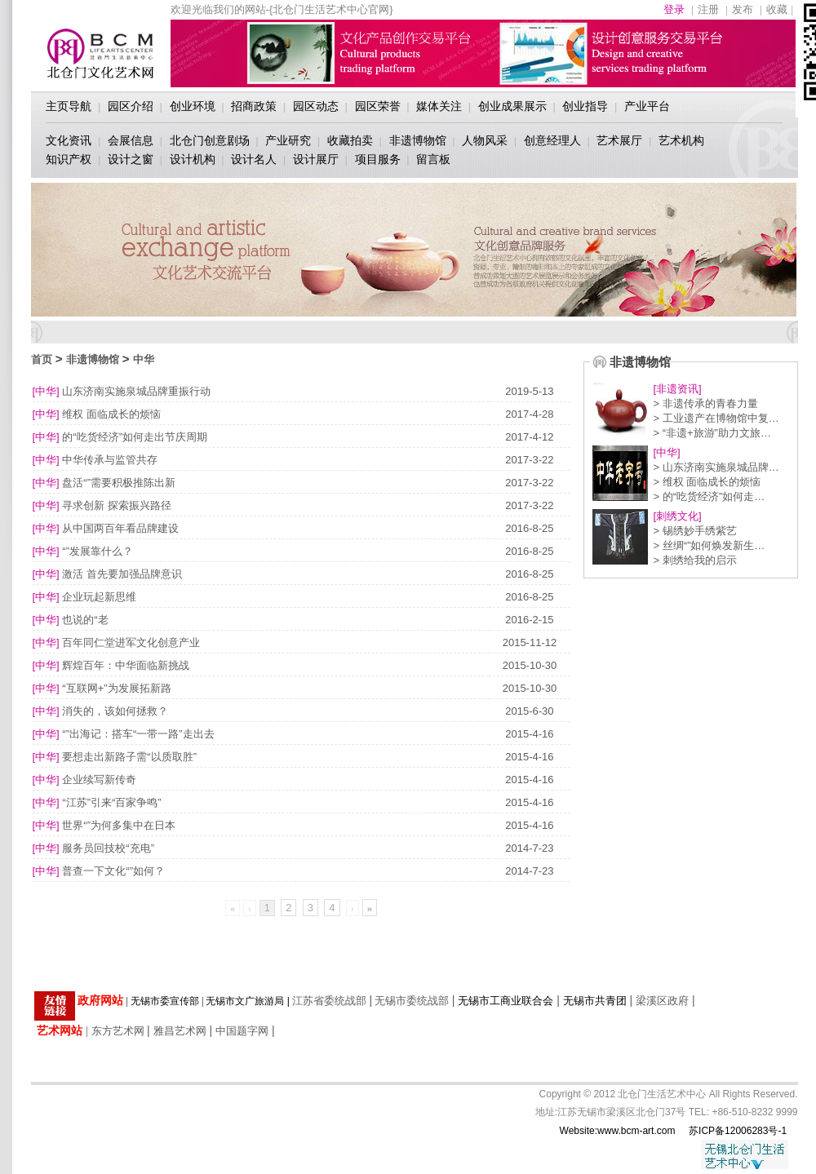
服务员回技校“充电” (108, 848)
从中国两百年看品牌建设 (120, 528)
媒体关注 (439, 106)
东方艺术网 (117, 1031)
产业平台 (647, 106)
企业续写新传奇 (99, 779)
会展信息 (130, 140)
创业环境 (192, 106)
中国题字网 (241, 1031)
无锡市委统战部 (412, 1001)
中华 (143, 359)
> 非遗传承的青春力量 (706, 403)
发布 (742, 9)
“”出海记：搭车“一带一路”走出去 (138, 734)
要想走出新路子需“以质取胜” (129, 757)
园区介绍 (130, 106)
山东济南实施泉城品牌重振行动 (136, 391)
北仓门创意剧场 (210, 140)
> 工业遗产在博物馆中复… (716, 418)
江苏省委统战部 (329, 1001)
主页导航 (68, 106)
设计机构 (192, 159)
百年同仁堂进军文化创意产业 (131, 642)
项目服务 (378, 159)
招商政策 (254, 106)
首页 (41, 359)
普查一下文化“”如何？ (113, 871)
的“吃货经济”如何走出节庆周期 (134, 437)
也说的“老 (85, 620)
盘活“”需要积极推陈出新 (118, 482)
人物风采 (485, 140)
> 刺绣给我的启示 (695, 560)
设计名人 (254, 159)
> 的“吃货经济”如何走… (709, 496)
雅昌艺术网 (179, 1031)
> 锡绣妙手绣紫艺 (695, 531)
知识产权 (68, 159)
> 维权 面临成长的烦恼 (707, 482)
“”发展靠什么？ (97, 551)
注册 (708, 9)
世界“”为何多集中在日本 (118, 825)
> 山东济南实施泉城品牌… (716, 467)
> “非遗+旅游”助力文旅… (712, 433)
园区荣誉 (378, 106)
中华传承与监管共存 (109, 460)
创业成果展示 (512, 106)
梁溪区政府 (662, 1001)
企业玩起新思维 (99, 597)
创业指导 (585, 106)
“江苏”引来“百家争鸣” (111, 802)
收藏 (776, 9)
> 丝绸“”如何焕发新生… (709, 545)
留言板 (433, 159)
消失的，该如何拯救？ (115, 711)
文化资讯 (68, 140)
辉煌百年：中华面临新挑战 (125, 665)
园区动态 (316, 106)
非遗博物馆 (417, 140)
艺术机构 (681, 140)
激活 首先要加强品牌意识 (122, 574)
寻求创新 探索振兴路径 (116, 505)
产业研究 (288, 140)
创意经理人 (552, 140)
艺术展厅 (619, 140)
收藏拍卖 (350, 140)
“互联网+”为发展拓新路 (116, 688)
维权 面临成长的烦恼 (111, 414)
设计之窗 (130, 159)
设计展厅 (316, 159)
